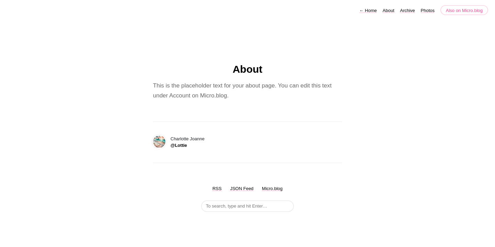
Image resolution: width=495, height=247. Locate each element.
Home (368, 10)
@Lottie (178, 145)
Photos (427, 10)
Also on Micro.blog (464, 10)
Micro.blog (272, 188)
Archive (407, 10)
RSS (217, 188)
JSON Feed (241, 188)
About (388, 10)
